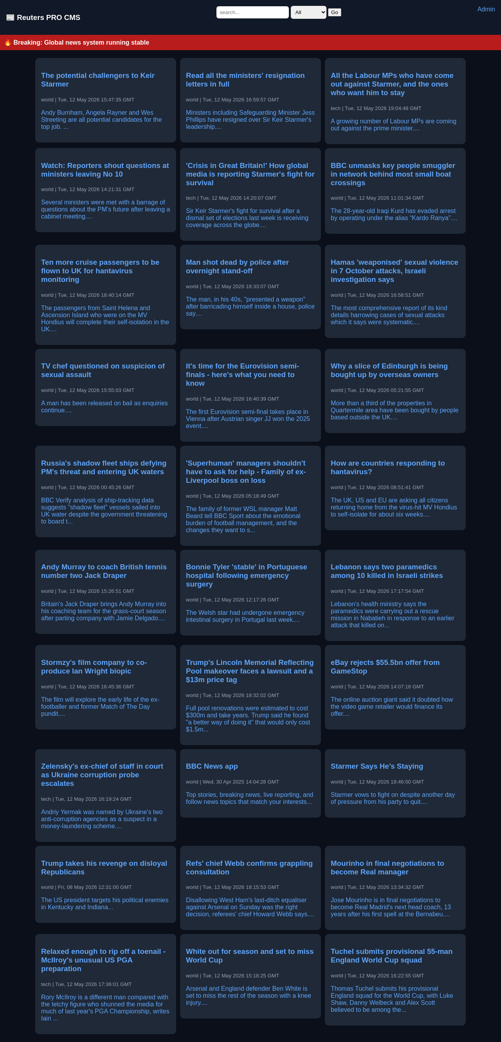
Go (334, 12)
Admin (486, 9)
